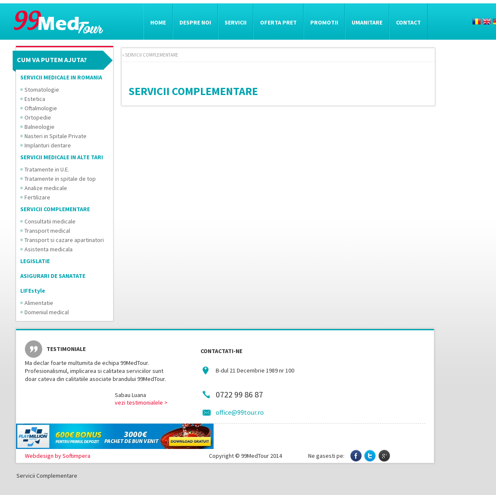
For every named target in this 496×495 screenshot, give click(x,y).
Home (158, 22)
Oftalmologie (40, 108)
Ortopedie (37, 117)
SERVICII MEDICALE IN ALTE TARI (61, 157)
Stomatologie (41, 89)
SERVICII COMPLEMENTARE (55, 209)
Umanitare (367, 22)
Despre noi (195, 22)
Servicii (236, 22)
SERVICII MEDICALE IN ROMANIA (61, 77)
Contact (408, 22)
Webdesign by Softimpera (57, 456)
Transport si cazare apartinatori (64, 240)
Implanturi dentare (47, 145)
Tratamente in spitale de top (60, 178)
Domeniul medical (46, 312)
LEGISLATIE (35, 261)
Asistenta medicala (48, 249)
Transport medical (47, 230)
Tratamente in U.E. (46, 169)
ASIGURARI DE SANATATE (52, 276)
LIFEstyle (32, 290)
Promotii (324, 22)
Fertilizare (37, 197)
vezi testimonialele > (141, 402)
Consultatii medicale (50, 221)
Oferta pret (278, 22)
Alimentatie (38, 303)
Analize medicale (45, 188)
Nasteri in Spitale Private (55, 136)
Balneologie (39, 127)
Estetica (34, 99)
